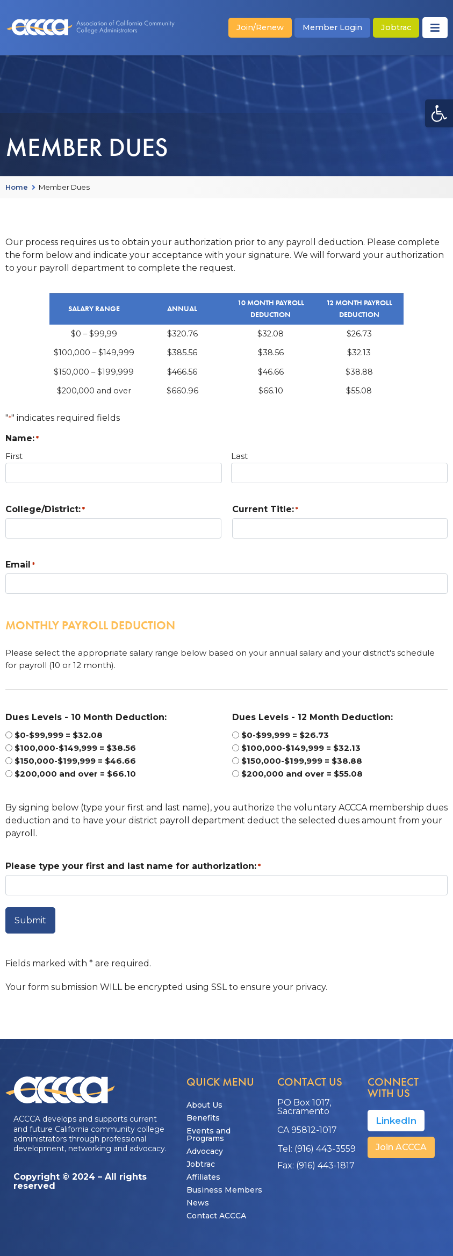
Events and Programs (208, 1130)
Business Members (224, 1186)
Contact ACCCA (216, 1212)
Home (16, 187)
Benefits (203, 1114)
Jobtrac (200, 1160)
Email (20, 565)
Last (239, 456)
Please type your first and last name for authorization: (133, 866)
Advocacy (204, 1147)
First (14, 456)
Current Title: (265, 509)
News (197, 1199)
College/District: (45, 509)
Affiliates (203, 1173)
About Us (204, 1101)
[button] (439, 113)
